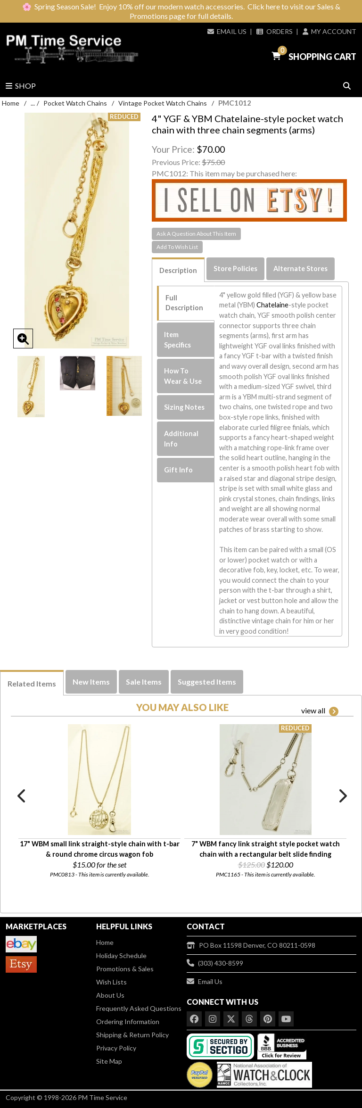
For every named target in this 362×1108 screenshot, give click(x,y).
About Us (110, 995)
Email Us (227, 31)
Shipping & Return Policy (132, 1035)
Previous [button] (22, 796)
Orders (274, 31)
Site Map (109, 1061)
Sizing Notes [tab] (184, 407)
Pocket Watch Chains (75, 103)
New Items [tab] (91, 681)
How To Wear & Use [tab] (183, 376)
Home (10, 103)
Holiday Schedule (121, 955)
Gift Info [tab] (178, 470)
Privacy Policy (116, 1048)
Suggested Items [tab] (207, 681)
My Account (329, 31)
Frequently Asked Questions (138, 1008)
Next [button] (342, 796)
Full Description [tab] (184, 303)
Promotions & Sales (125, 969)
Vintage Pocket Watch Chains (162, 103)
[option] (31, 386)
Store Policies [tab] (235, 269)
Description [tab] (178, 270)
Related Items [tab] (32, 683)
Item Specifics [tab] (177, 340)
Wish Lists (111, 982)
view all (319, 711)
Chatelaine (272, 305)
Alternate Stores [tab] (300, 269)
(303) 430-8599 (215, 963)
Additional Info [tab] (181, 439)
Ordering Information (127, 1021)
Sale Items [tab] (144, 681)
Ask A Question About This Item (196, 233)
